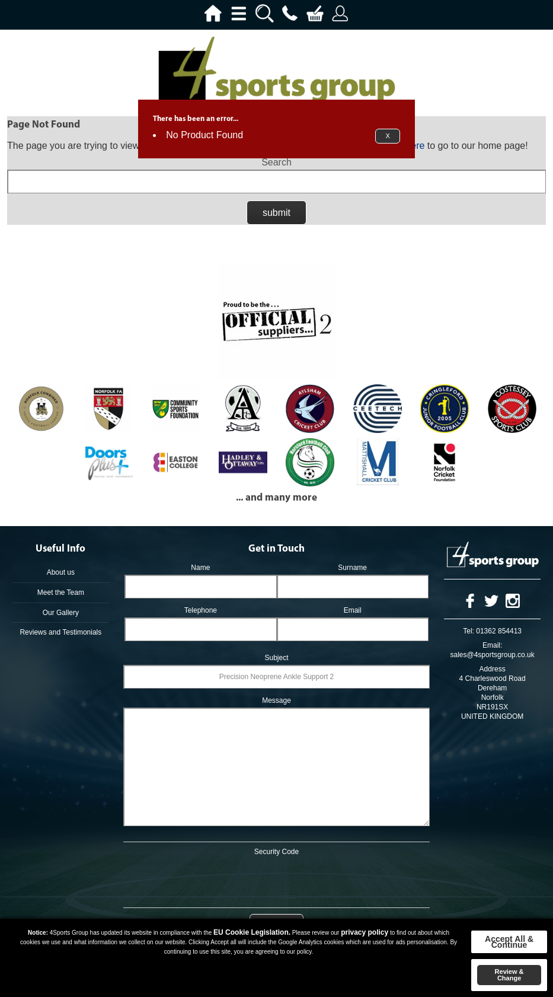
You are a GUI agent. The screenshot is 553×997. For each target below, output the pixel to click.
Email (353, 610)
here (414, 146)
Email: (492, 645)
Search (276, 162)
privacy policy (364, 932)
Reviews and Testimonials (60, 632)
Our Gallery (61, 613)
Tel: (468, 631)
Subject (276, 658)
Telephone (200, 610)
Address (493, 669)
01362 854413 (499, 631)
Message (276, 700)
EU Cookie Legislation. (251, 932)
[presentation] (277, 879)
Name (200, 567)
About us (61, 572)
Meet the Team (60, 592)
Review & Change (509, 975)
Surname (352, 567)
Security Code (276, 852)
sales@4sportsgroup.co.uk (492, 655)
